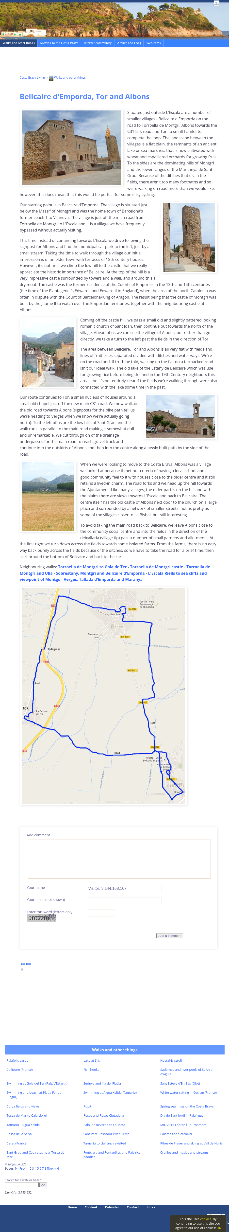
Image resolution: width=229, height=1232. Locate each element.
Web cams (153, 43)
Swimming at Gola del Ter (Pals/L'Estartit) (37, 1083)
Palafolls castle (18, 1060)
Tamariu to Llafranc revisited (104, 1143)
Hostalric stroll (171, 1060)
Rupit (87, 1106)
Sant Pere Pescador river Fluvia (106, 1134)
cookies (205, 1219)
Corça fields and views (23, 1106)
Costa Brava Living (32, 77)
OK (219, 1228)
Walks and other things (18, 43)
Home (72, 1207)
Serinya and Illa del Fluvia (102, 1083)
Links (151, 1207)
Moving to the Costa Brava (59, 43)
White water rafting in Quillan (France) (188, 1092)
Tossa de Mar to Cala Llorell (27, 1115)
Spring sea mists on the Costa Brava (186, 1106)
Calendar (112, 1207)
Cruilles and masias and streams (184, 1152)
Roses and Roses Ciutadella (103, 1115)
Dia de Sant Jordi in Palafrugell (182, 1115)
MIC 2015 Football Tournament (183, 1125)
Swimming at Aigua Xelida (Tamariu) (110, 1092)
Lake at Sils (91, 1060)
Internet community (98, 43)
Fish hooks (91, 1069)
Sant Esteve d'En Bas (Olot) (180, 1083)
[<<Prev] (20, 1168)
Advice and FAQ (129, 43)
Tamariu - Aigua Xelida (23, 1125)
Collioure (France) (20, 1069)
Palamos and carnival (176, 1134)
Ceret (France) (17, 1143)
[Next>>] (53, 1168)
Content (91, 1207)
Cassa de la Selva (19, 1134)
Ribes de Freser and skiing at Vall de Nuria (191, 1143)
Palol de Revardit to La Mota (104, 1125)
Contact (133, 1207)
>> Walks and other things (65, 77)
